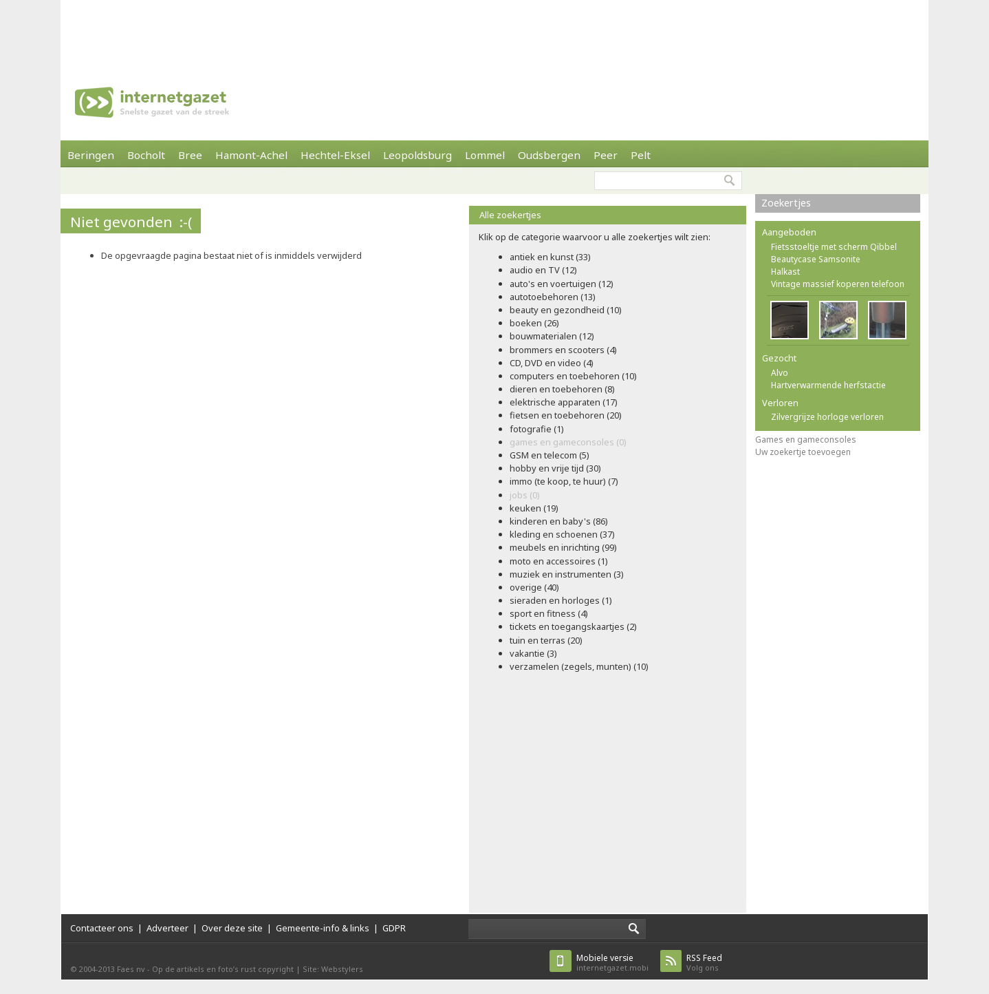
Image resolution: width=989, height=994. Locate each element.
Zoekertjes (786, 202)
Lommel (485, 155)
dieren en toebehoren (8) (562, 389)
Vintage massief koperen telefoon (837, 284)
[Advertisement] (494, 31)
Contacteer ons (101, 928)
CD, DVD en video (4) (552, 363)
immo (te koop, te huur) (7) (564, 481)
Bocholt (146, 155)
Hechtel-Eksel (335, 155)
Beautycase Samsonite (815, 259)
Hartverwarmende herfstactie (828, 385)
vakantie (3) (533, 653)
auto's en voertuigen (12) (561, 283)
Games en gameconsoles (805, 439)
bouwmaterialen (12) (552, 336)
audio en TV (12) (543, 270)
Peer (606, 155)
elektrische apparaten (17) (564, 402)
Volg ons (704, 963)
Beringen (90, 155)
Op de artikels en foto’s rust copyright (223, 969)
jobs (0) (525, 495)
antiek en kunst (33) (550, 257)
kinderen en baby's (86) (559, 521)
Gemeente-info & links (322, 928)
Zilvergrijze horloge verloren (827, 417)
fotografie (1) (537, 429)
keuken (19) (534, 508)
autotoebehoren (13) (553, 296)
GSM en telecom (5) (549, 455)
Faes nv (131, 969)
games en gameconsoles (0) (568, 442)
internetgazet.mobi (612, 963)
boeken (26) (534, 323)
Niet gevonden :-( (131, 221)
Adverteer (167, 928)
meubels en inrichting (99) (563, 547)
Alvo (779, 373)
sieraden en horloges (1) (561, 600)
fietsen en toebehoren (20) (566, 415)
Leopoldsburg (417, 155)
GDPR (394, 928)
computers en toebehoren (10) (573, 376)
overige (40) (534, 587)
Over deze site (232, 928)
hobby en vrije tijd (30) (555, 468)
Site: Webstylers (333, 969)
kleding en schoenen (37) (562, 534)
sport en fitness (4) (549, 613)
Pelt (641, 155)
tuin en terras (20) (546, 640)
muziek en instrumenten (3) (567, 574)
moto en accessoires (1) (559, 561)
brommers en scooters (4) (563, 349)
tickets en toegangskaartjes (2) (573, 626)
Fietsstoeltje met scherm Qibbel (834, 247)
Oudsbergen (549, 155)
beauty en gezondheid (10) (566, 310)
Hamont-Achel (251, 155)
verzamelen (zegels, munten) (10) (579, 666)
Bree (190, 155)
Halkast (785, 271)
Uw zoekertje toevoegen (803, 452)
